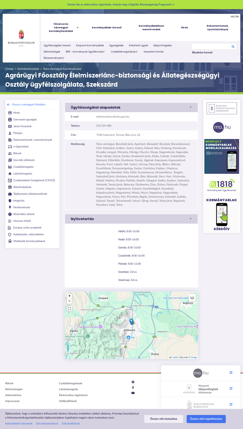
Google (194, 357)
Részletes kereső (202, 52)
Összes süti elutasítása (163, 419)
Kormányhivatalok (21, 36)
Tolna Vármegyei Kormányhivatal (62, 69)
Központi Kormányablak (90, 45)
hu (232, 17)
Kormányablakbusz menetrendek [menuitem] (151, 27)
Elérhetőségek (52, 51)
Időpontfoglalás (162, 45)
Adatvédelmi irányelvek (19, 423)
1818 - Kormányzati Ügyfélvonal (85, 51)
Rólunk (9, 383)
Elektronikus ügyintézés (73, 395)
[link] (131, 107)
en (237, 17)
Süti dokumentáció (47, 423)
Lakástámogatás (68, 389)
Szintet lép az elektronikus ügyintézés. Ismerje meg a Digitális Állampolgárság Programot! (121, 4)
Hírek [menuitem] (184, 27)
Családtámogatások (124, 51)
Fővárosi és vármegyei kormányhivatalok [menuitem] (64, 27)
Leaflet (173, 357)
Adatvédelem (13, 395)
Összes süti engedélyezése (206, 419)
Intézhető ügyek (138, 45)
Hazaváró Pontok (154, 51)
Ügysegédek (116, 45)
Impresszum (12, 401)
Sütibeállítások (68, 401)
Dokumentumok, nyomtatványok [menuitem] (218, 27)
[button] (131, 321)
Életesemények (54, 58)
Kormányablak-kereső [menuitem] (107, 27)
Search (233, 47)
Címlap (9, 69)
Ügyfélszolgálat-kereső (57, 45)
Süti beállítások (71, 423)
